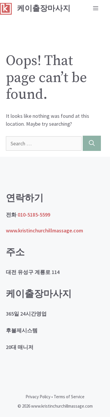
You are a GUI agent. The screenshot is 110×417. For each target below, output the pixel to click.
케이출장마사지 (43, 8)
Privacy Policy (38, 396)
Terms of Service (69, 396)
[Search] (92, 143)
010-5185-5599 (34, 214)
